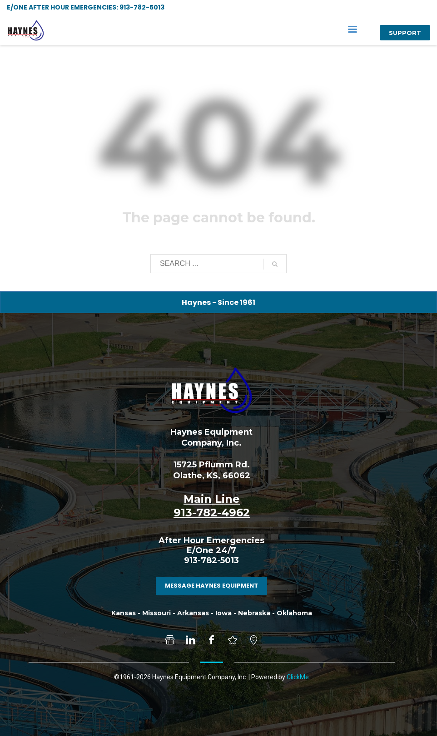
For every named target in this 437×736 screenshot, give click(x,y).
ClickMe (298, 677)
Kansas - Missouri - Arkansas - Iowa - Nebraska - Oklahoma (211, 613)
